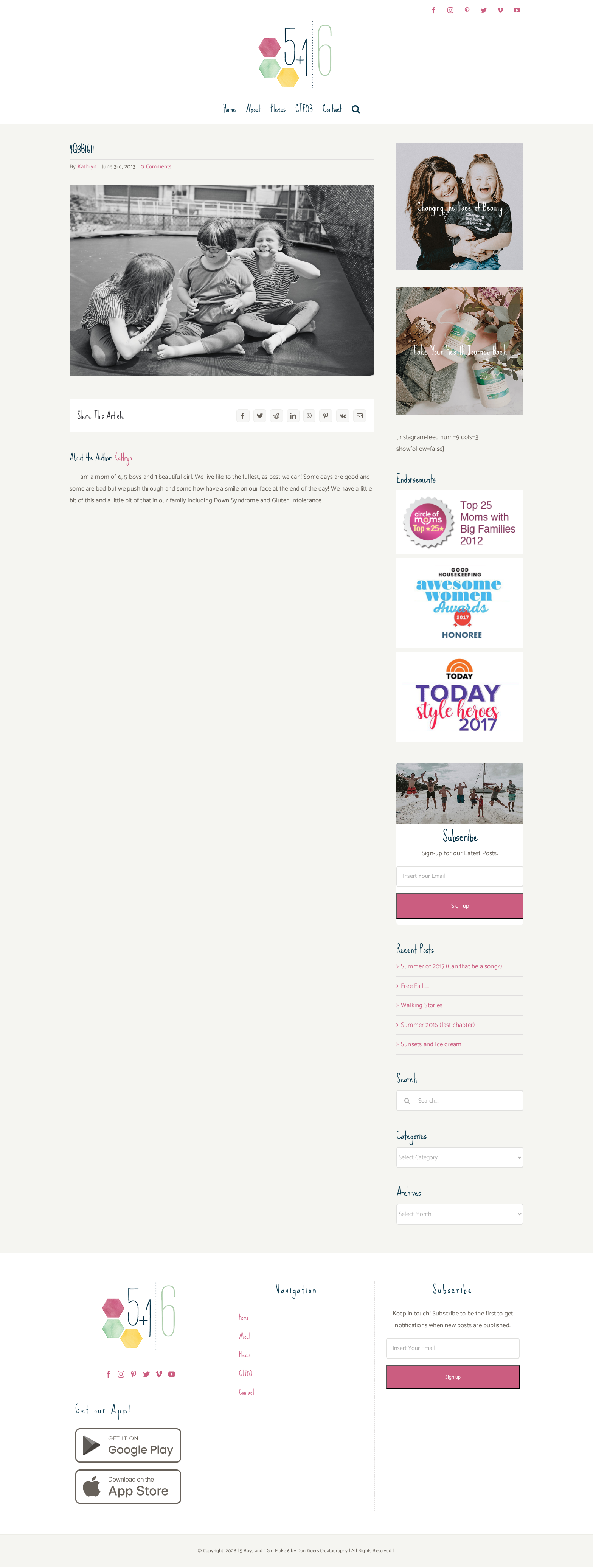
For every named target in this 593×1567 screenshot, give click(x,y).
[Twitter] (146, 1374)
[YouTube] (171, 1374)
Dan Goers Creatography (322, 1551)
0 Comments (156, 166)
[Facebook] (108, 1374)
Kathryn (87, 166)
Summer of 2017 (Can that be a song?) (451, 966)
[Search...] (459, 1100)
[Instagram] (121, 1374)
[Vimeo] (158, 1374)
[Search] (407, 1100)
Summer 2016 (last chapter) (438, 1025)
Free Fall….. (415, 986)
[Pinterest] (133, 1374)
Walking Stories (421, 1005)
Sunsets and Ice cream (431, 1044)
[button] (356, 109)
